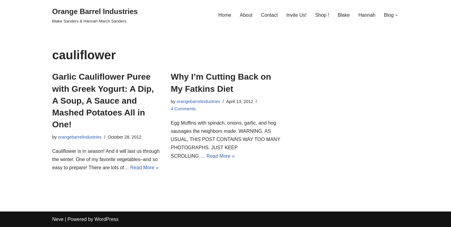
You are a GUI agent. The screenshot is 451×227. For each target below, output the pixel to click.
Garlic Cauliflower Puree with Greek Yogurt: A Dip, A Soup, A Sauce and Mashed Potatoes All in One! (103, 100)
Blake (344, 15)
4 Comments (183, 108)
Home (224, 15)
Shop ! (322, 15)
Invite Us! (296, 15)
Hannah (366, 15)
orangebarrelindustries (80, 137)
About (246, 15)
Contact (269, 15)
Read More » (144, 167)
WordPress (107, 219)
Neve (58, 219)
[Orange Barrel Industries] (95, 15)
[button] (396, 15)
